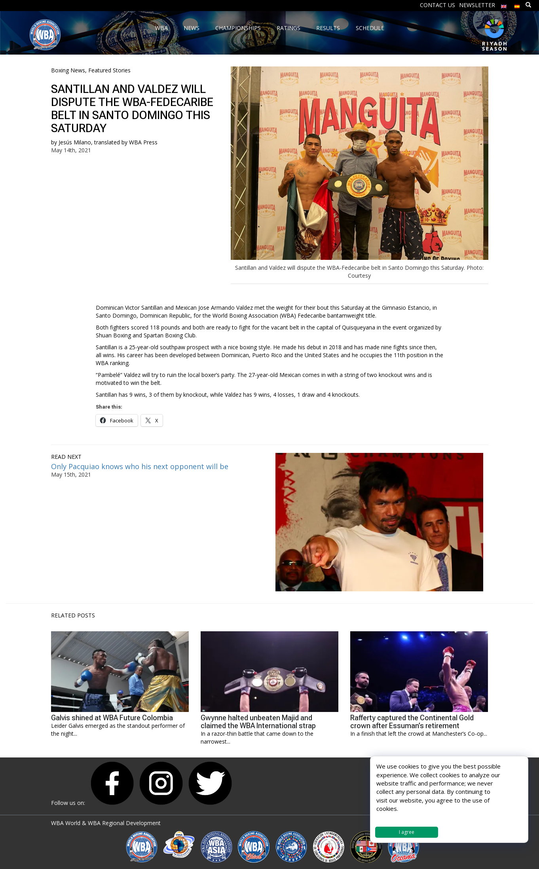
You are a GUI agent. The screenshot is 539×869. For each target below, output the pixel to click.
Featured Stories (109, 70)
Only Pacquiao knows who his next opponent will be (139, 466)
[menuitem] (504, 4)
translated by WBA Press (126, 142)
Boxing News (68, 70)
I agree (406, 832)
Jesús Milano (75, 142)
